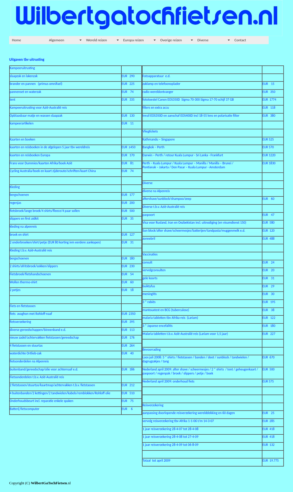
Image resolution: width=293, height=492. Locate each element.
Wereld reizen (96, 40)
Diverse (203, 40)
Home (16, 40)
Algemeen (56, 40)
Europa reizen (133, 40)
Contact (240, 40)
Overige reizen (171, 40)
